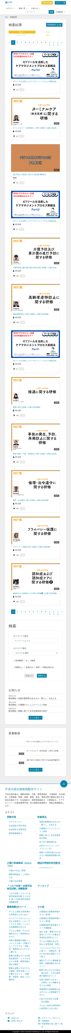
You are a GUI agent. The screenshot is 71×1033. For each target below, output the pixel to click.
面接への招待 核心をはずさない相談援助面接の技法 (50, 855)
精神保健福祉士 (15, 833)
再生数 (53, 32)
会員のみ (29, 667)
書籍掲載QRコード (16, 907)
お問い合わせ (16, 1021)
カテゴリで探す (20, 648)
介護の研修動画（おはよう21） (19, 864)
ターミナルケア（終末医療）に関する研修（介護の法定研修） (36, 128)
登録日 (26, 32)
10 (49, 43)
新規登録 (47, 3)
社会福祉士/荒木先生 (18, 826)
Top (6, 17)
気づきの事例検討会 (48, 842)
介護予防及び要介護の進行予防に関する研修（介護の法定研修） (37, 268)
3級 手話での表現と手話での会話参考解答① (29, 174)
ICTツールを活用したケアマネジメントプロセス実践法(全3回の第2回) (39, 221)
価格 (53, 35)
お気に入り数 (25, 35)
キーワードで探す (21, 636)
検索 (51, 12)
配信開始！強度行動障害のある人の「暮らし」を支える (32, 698)
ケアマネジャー (15, 822)
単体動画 (19, 661)
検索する (42, 676)
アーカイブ (43, 886)
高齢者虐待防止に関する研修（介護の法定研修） (31, 314)
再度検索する (54, 25)
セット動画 (30, 661)
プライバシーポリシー (50, 1018)
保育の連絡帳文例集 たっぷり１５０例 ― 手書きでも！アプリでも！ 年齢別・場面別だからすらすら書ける (20, 946)
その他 (40, 907)
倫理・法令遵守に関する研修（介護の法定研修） (31, 500)
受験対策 (11, 817)
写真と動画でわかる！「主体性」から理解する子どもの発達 (49, 982)
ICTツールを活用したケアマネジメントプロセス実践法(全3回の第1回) (39, 361)
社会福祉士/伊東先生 (18, 829)
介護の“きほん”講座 (17, 870)
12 (57, 43)
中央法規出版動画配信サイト (24, 789)
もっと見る (35, 718)
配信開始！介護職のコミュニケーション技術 (28, 705)
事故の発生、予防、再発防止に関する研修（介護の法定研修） (36, 454)
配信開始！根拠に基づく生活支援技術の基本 (28, 711)
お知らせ (35, 8)
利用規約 (44, 1021)
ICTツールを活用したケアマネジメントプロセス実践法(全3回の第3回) (39, 81)
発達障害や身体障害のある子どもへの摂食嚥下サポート (49, 992)
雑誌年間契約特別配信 (48, 863)
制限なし (19, 667)
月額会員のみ (48, 667)
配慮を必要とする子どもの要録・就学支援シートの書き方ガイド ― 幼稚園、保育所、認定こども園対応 (19, 974)
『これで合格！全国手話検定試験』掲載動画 (19, 887)
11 (53, 43)
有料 (38, 667)
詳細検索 (60, 12)
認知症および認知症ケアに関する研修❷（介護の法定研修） (35, 593)
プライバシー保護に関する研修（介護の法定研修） (32, 547)
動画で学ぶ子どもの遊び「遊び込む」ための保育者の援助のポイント (49, 973)
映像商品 (41, 817)
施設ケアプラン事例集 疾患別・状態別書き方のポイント (50, 963)
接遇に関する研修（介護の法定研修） (27, 407)
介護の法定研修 (15, 881)
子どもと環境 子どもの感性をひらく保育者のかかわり (19, 934)
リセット (29, 676)
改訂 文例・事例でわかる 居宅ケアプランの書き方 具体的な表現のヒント (50, 934)
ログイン (60, 3)
